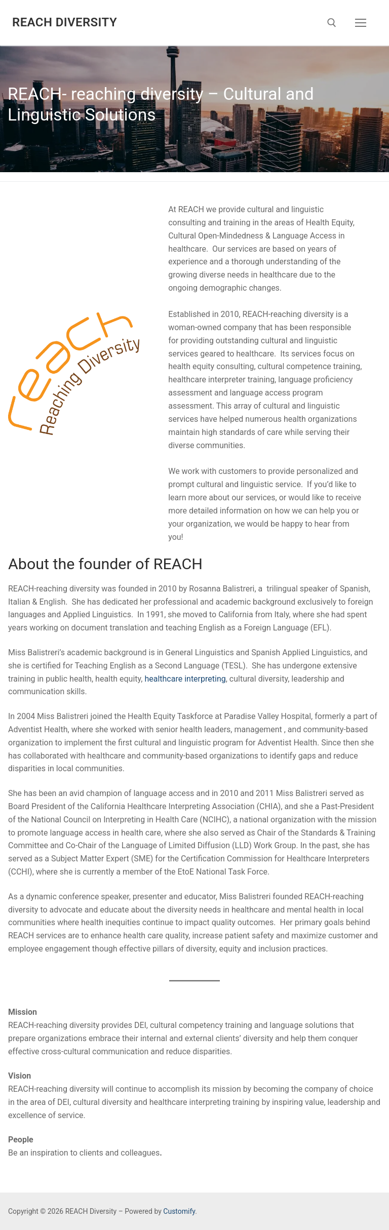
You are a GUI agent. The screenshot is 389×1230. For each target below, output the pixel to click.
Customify (179, 1211)
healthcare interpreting (184, 679)
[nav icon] (360, 22)
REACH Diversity (64, 22)
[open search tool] (331, 22)
